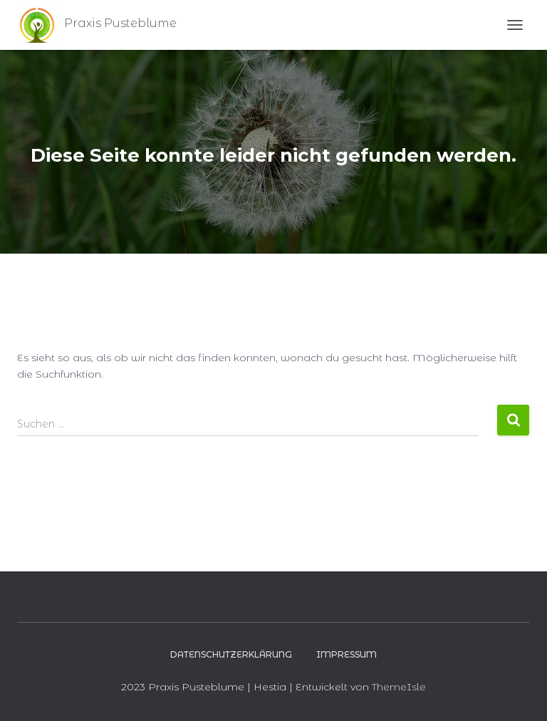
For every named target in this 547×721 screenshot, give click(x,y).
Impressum (346, 654)
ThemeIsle (399, 686)
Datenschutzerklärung (231, 654)
